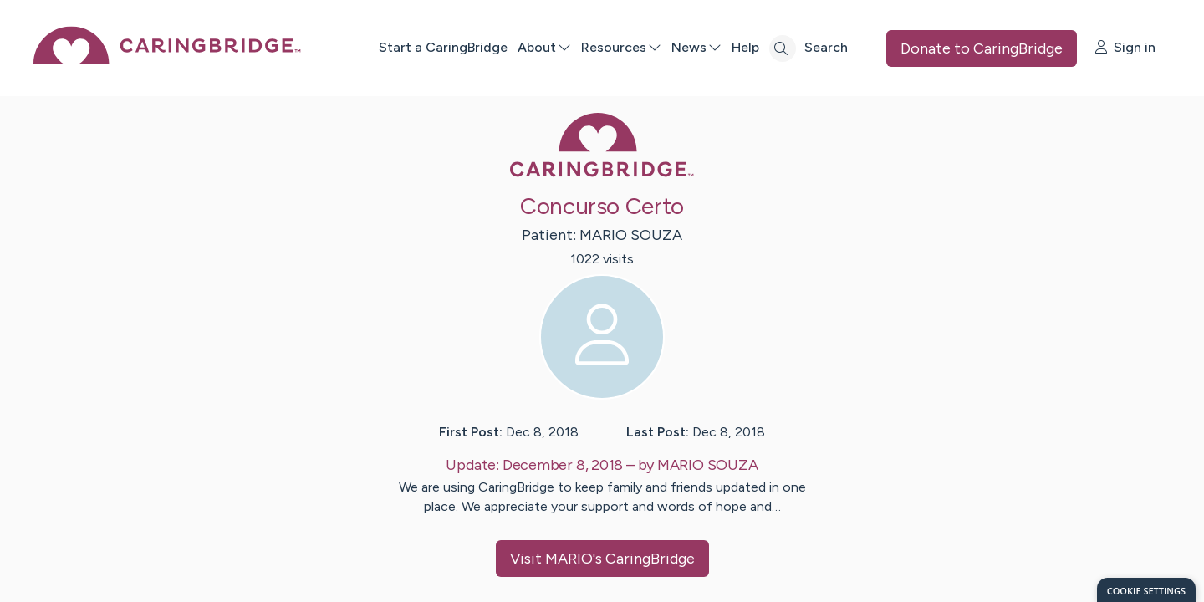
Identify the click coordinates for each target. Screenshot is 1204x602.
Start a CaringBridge (442, 47)
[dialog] (1146, 590)
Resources (620, 47)
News (696, 47)
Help (744, 47)
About (543, 47)
